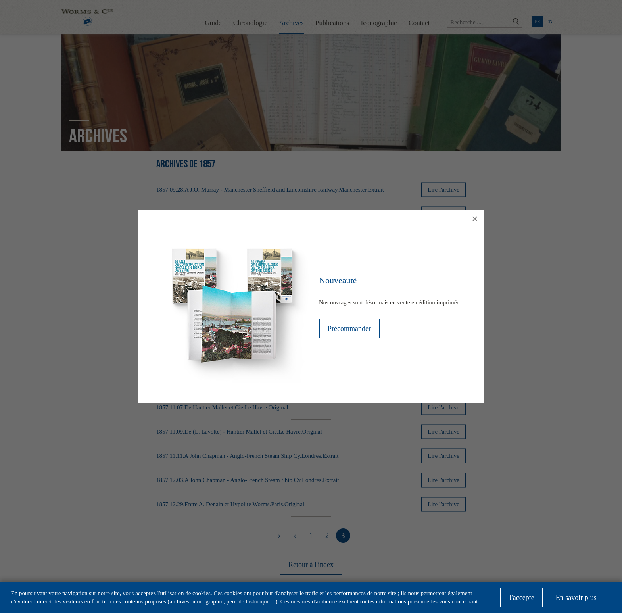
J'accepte (521, 600)
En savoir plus (576, 600)
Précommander (349, 328)
